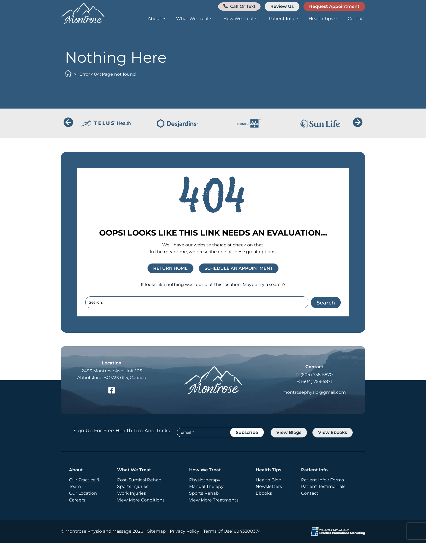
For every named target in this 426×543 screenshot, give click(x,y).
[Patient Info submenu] (296, 18)
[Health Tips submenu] (335, 18)
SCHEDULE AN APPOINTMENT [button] (239, 268)
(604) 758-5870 (316, 374)
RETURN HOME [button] (170, 268)
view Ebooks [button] (332, 432)
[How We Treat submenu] (256, 18)
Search (325, 302)
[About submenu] (163, 18)
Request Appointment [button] (334, 6)
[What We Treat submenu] (211, 18)
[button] (239, 6)
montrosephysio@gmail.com (314, 392)
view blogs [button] (288, 432)
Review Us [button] (282, 6)
